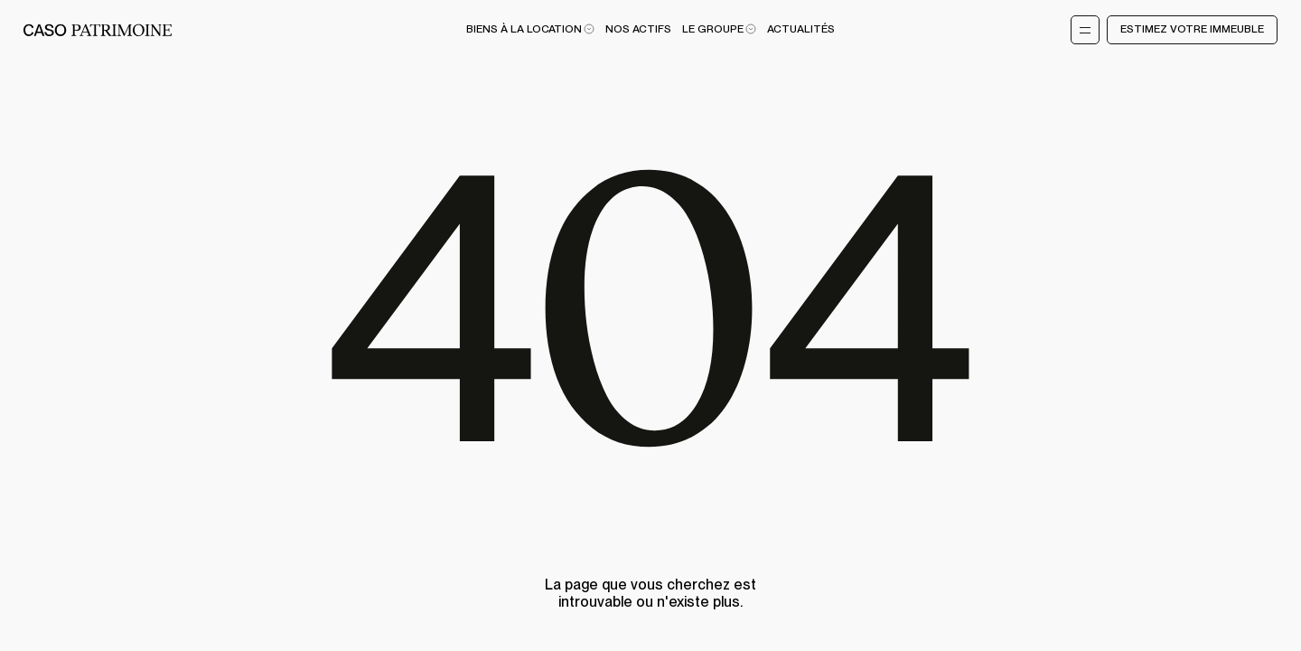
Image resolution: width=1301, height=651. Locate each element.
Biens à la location (530, 29)
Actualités (801, 29)
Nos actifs (638, 29)
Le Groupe (719, 29)
